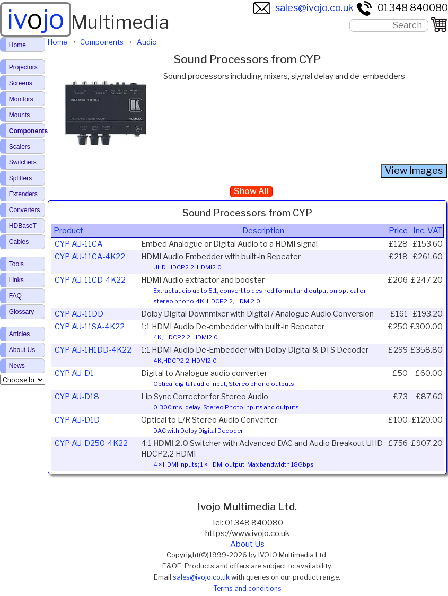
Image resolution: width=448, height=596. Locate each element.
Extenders (23, 194)
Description (263, 230)
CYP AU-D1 (74, 373)
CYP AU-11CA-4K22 (90, 256)
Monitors (21, 99)
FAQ (15, 296)
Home (17, 45)
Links (16, 280)
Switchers (23, 162)
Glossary (21, 311)
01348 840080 (402, 7)
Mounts (19, 115)
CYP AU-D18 (77, 396)
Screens (20, 83)
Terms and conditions (247, 588)
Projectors (23, 67)
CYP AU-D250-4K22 (91, 443)
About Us (247, 544)
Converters (24, 210)
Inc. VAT (427, 230)
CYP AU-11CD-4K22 (90, 280)
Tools (16, 264)
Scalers (19, 147)
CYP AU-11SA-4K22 (90, 326)
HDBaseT (23, 226)
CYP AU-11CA (78, 244)
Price (398, 230)
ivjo (35, 19)
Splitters (20, 178)
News (17, 366)
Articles (19, 334)
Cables (19, 242)
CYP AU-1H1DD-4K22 (93, 350)
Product (68, 230)
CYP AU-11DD (79, 314)
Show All (251, 191)
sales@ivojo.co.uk (303, 7)
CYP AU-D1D (77, 420)
